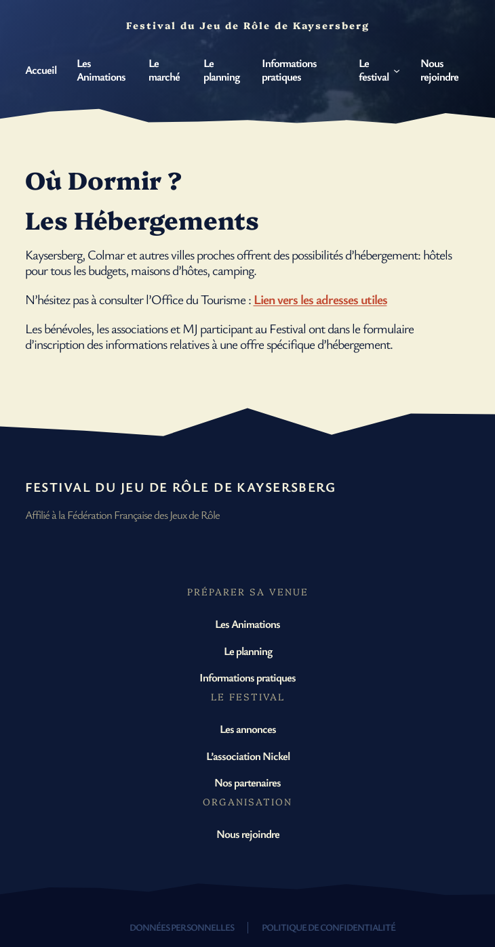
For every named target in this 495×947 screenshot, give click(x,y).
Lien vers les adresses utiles (320, 299)
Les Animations (247, 623)
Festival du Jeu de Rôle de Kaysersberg (180, 487)
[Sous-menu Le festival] (396, 69)
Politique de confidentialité (328, 927)
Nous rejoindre (247, 833)
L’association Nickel (248, 755)
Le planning (248, 650)
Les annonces (248, 728)
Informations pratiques (247, 677)
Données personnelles (182, 927)
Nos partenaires (247, 782)
